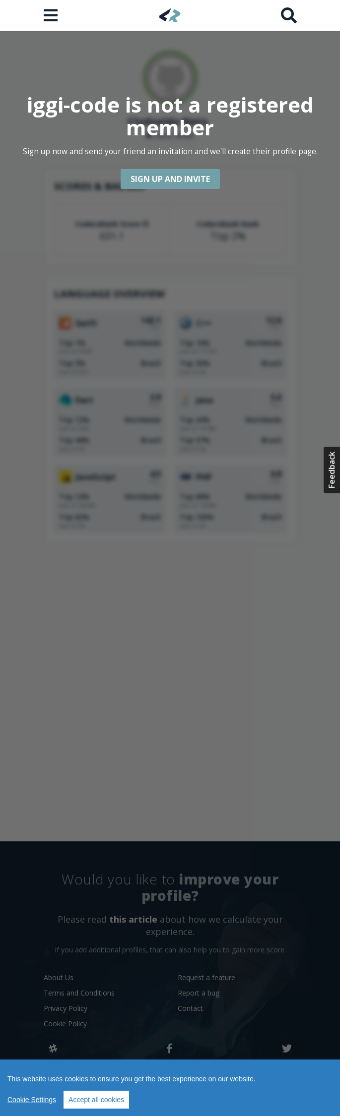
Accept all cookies (96, 1100)
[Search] (289, 15)
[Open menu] (52, 15)
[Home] (170, 15)
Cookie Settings (31, 1100)
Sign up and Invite (170, 179)
